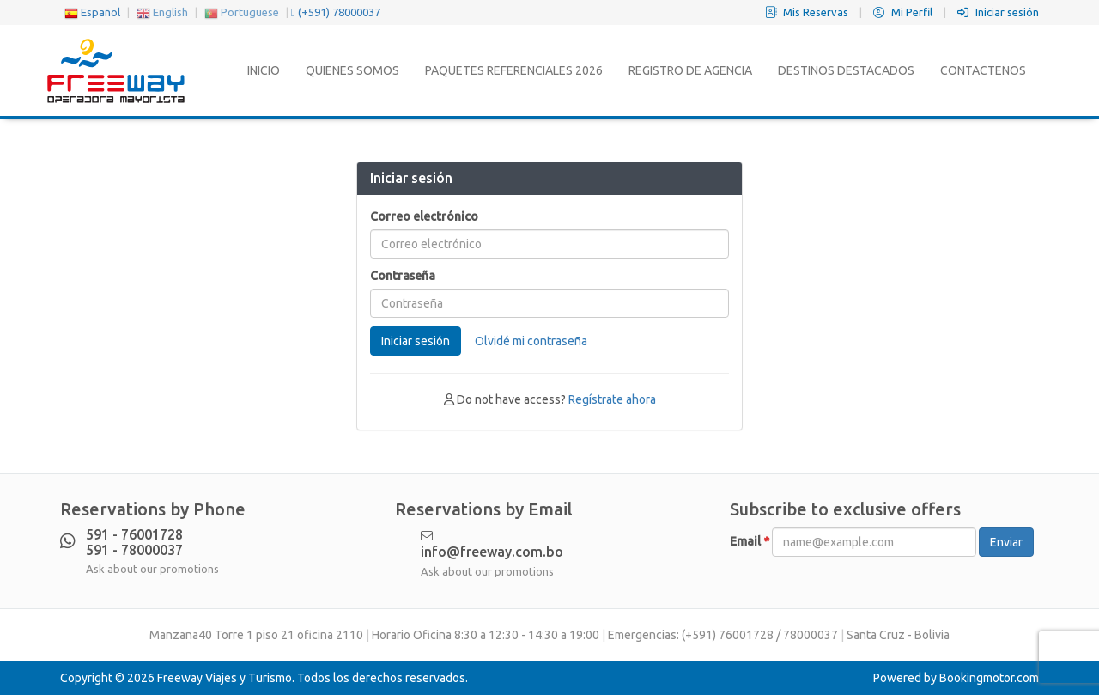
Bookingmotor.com (989, 678)
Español (92, 12)
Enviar (1006, 542)
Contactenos (983, 70)
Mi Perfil (904, 12)
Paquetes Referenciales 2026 (514, 70)
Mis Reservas (808, 12)
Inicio (263, 70)
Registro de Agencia (690, 70)
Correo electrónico (424, 216)
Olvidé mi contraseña (531, 341)
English (162, 12)
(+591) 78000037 (335, 12)
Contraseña (402, 276)
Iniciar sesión (998, 12)
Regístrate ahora (612, 399)
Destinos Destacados (846, 70)
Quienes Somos (352, 70)
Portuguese (241, 12)
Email (749, 541)
